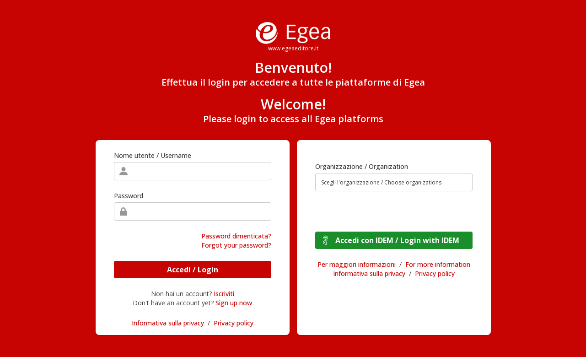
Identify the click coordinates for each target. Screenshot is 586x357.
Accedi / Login (192, 270)
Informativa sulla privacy (168, 323)
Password (128, 195)
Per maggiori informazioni (356, 264)
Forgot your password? (236, 245)
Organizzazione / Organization (361, 166)
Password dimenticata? (236, 236)
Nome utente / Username (152, 155)
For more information (437, 264)
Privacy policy (233, 323)
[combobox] (394, 182)
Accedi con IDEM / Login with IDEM (397, 240)
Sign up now (233, 302)
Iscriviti (224, 293)
